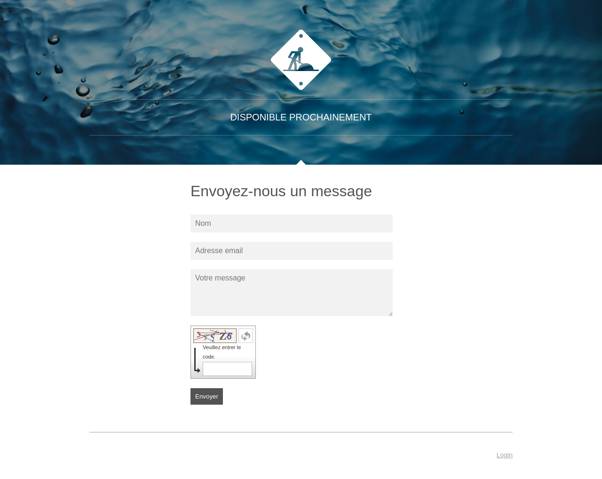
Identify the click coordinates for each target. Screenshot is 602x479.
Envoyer (206, 396)
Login (505, 455)
